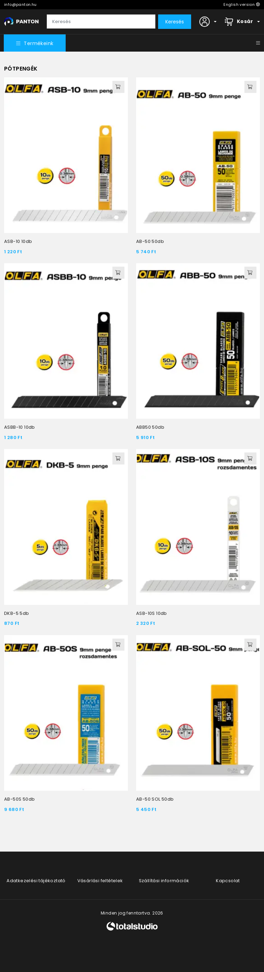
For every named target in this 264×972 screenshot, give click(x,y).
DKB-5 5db (16, 613)
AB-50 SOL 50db (155, 799)
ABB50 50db (150, 427)
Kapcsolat (228, 880)
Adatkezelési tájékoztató (36, 880)
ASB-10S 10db (151, 613)
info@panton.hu (20, 4)
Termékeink (35, 43)
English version (241, 4)
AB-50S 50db (19, 799)
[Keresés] (101, 21)
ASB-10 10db (18, 241)
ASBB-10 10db (19, 427)
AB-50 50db (150, 241)
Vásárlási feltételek (100, 880)
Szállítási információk (164, 880)
